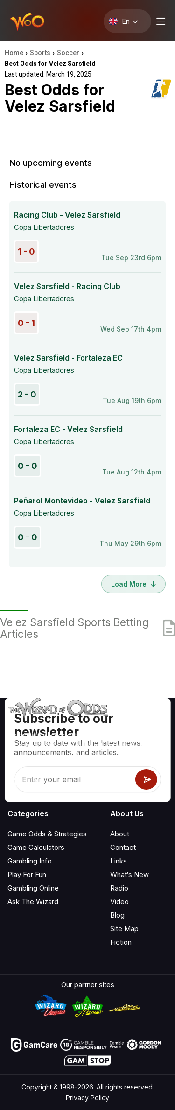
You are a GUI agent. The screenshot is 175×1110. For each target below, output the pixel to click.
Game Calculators (35, 847)
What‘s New (129, 874)
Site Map (124, 928)
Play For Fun (26, 874)
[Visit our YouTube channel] (15, 781)
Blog (117, 915)
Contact (123, 847)
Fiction (121, 942)
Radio (119, 888)
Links (118, 860)
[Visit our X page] (36, 781)
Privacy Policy (87, 1098)
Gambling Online (33, 888)
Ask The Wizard (32, 901)
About (119, 833)
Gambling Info (29, 860)
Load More (133, 584)
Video (119, 901)
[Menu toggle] (159, 21)
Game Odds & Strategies (47, 833)
